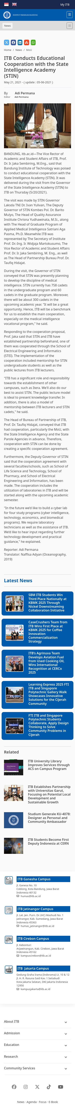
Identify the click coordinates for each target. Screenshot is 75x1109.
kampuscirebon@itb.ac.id (36, 955)
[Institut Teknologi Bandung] (20, 15)
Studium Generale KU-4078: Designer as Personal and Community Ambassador (49, 818)
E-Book (53, 1102)
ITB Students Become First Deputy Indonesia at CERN (48, 841)
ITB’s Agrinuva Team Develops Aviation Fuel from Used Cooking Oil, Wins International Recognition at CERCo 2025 (46, 663)
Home (7, 50)
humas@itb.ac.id (31, 896)
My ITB (64, 4)
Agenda (32, 1102)
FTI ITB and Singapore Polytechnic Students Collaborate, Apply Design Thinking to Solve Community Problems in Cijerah (48, 725)
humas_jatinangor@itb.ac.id (37, 926)
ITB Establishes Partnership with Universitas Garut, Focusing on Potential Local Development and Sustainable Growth (49, 794)
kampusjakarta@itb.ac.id (35, 989)
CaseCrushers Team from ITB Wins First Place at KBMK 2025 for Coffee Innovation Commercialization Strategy (47, 632)
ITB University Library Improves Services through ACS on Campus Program (49, 765)
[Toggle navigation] (70, 25)
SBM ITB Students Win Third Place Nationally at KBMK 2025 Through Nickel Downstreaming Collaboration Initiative (47, 602)
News (18, 50)
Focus (42, 1102)
